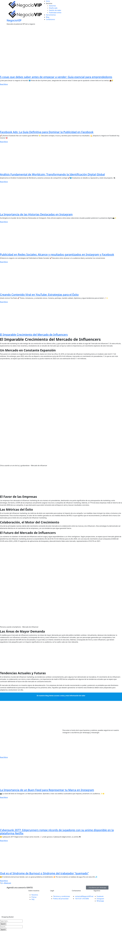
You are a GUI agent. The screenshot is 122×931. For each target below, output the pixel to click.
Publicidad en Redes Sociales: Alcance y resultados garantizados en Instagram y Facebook (57, 254)
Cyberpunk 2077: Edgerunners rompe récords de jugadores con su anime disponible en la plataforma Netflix (57, 831)
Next (6, 883)
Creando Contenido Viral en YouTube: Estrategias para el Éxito (39, 294)
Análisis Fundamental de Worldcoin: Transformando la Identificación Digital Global (52, 174)
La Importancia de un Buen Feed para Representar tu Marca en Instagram (47, 790)
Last (9, 883)
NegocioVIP (14, 20)
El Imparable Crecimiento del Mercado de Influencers (34, 334)
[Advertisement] (57, 481)
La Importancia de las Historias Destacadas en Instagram (36, 214)
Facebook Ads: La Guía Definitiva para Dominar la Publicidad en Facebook (46, 132)
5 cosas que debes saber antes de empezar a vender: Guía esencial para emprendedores (56, 77)
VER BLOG (61, 698)
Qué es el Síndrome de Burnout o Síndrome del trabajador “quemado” (44, 873)
